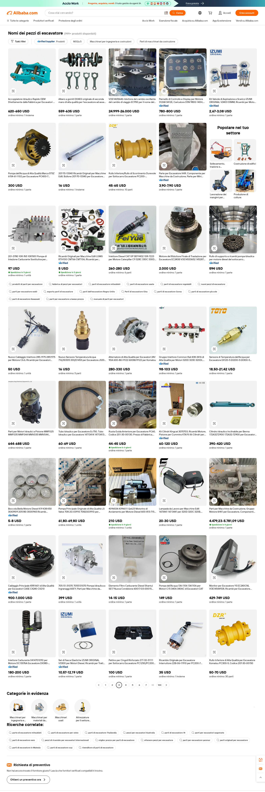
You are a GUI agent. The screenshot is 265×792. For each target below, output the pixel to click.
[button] (166, 13)
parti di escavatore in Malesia (25, 747)
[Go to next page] (166, 685)
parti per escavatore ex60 (23, 291)
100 (159, 685)
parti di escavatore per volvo (63, 732)
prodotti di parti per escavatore (25, 284)
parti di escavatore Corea (168, 291)
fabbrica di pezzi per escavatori (65, 284)
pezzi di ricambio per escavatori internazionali (65, 740)
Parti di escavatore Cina (134, 291)
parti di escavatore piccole (202, 291)
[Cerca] (178, 13)
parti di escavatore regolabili (176, 284)
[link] (260, 759)
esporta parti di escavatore (58, 291)
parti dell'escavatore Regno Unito (97, 291)
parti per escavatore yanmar (194, 740)
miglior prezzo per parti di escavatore (114, 740)
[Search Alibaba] (104, 13)
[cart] (210, 13)
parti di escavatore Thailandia (101, 732)
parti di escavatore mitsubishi (104, 284)
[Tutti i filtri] (18, 41)
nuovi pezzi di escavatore (211, 284)
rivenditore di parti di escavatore (96, 747)
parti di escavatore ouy (59, 747)
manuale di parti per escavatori (107, 299)
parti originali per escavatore (232, 740)
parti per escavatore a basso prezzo (65, 299)
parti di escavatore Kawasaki (24, 299)
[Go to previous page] (99, 685)
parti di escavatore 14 (173, 732)
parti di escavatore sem (22, 740)
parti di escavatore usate (140, 284)
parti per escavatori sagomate (208, 732)
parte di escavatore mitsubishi (25, 732)
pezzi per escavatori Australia (139, 732)
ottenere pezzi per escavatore (157, 740)
